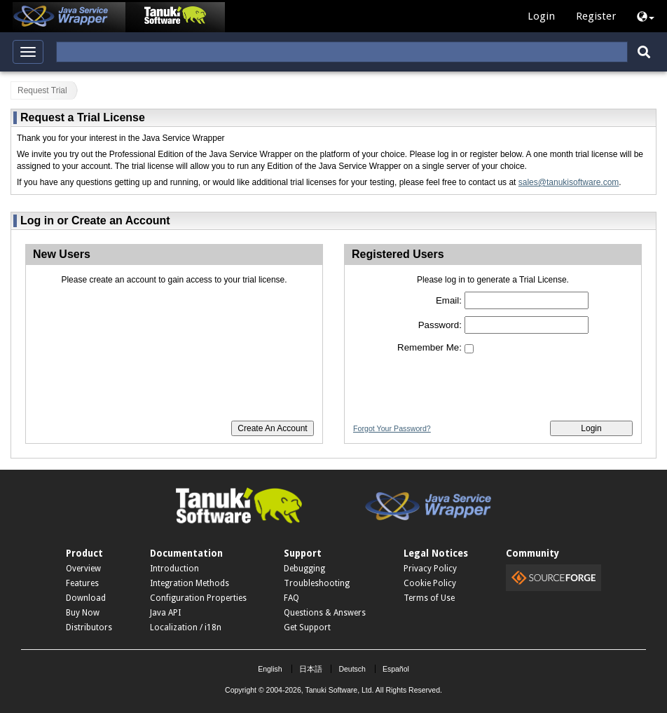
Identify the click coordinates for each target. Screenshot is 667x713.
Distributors (89, 627)
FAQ (291, 598)
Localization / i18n (185, 627)
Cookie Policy (430, 583)
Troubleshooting (317, 583)
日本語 (310, 669)
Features (82, 583)
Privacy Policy (430, 568)
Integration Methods (189, 583)
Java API (165, 613)
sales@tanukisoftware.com (568, 182)
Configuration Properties (198, 598)
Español (396, 669)
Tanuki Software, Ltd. (339, 690)
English (270, 669)
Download (86, 598)
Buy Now (82, 613)
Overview (83, 568)
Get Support (307, 627)
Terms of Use (429, 598)
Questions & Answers (325, 613)
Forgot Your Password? (392, 428)
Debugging (304, 568)
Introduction (174, 568)
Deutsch (352, 669)
